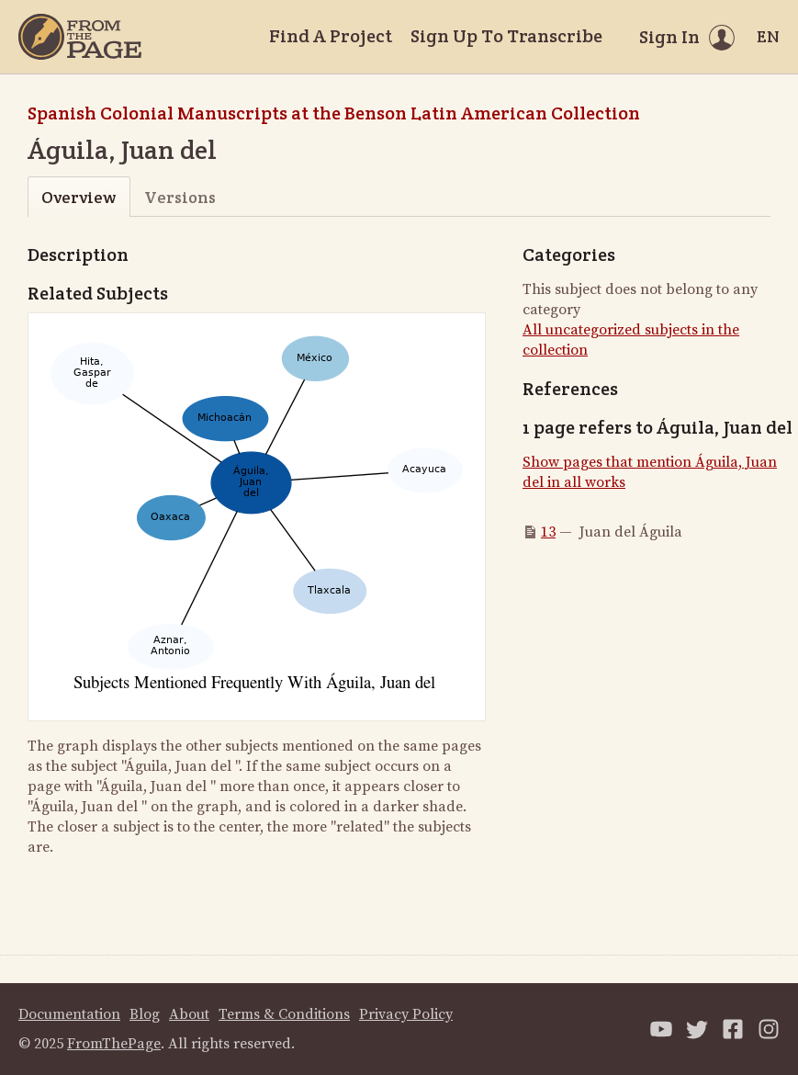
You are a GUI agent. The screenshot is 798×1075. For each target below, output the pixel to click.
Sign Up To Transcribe (506, 36)
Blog (144, 1014)
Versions (180, 197)
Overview (78, 197)
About (189, 1014)
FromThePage (114, 1044)
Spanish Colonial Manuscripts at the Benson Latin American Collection (334, 113)
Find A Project (330, 36)
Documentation (69, 1014)
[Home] (79, 37)
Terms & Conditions (284, 1014)
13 (548, 532)
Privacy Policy (406, 1014)
